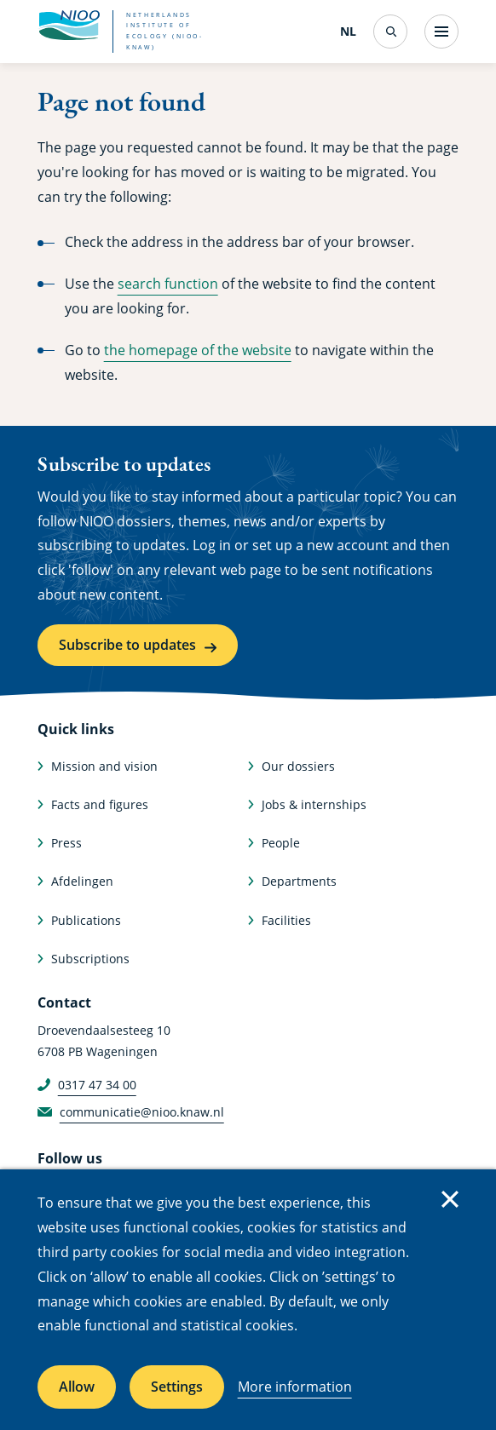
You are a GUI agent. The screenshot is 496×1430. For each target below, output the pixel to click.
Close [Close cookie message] (450, 1199)
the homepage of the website (197, 350)
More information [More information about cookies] (295, 1386)
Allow (77, 1386)
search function (168, 283)
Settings (177, 1386)
